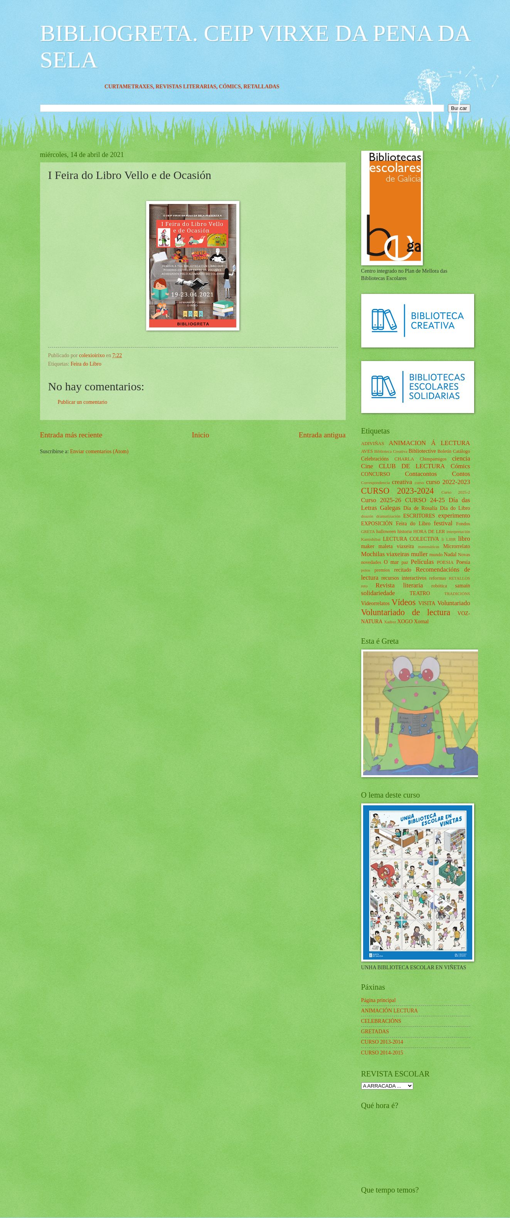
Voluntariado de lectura (406, 612)
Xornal (421, 621)
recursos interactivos (403, 578)
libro (464, 538)
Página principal (378, 1000)
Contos (461, 473)
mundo (436, 554)
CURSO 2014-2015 (382, 1053)
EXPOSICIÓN (377, 523)
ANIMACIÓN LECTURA (389, 1011)
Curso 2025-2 (455, 492)
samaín (462, 586)
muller (419, 554)
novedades (371, 562)
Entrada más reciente (71, 435)
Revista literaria (399, 585)
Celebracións (375, 459)
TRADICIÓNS (457, 593)
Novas (464, 554)
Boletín (445, 451)
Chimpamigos (433, 459)
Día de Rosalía (420, 508)
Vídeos (404, 602)
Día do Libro (455, 508)
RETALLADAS (272, 86)
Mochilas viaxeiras (385, 554)
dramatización (388, 516)
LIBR (451, 539)
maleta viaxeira (396, 546)
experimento (454, 515)
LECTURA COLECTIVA (411, 539)
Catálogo (461, 451)
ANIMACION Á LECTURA (429, 443)
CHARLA (404, 459)
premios (382, 570)
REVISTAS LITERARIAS (196, 86)
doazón (367, 516)
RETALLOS (459, 578)
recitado (402, 570)
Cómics (460, 466)
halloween (386, 531)
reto (364, 586)
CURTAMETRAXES (139, 86)
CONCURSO (375, 474)
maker (367, 546)
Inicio (200, 435)
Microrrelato (456, 546)
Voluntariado (453, 603)
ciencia (461, 458)
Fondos (463, 523)
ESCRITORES (419, 516)
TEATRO (420, 593)
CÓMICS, (241, 86)
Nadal (450, 554)
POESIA (445, 562)
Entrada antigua (322, 435)
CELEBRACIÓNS (381, 1021)
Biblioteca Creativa (390, 451)
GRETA (368, 531)
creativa (402, 482)
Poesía (463, 562)
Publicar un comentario (83, 402)
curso (419, 482)
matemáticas (428, 546)
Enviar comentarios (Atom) (99, 451)
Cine (367, 466)
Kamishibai (371, 539)
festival (443, 523)
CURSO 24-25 (425, 500)
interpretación (458, 531)
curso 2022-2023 (448, 482)
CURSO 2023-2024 (397, 491)
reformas (437, 578)
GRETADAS (375, 1031)
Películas (422, 561)
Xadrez (390, 621)
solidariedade (378, 593)
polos (365, 570)
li (442, 539)
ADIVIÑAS (372, 443)
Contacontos (421, 473)
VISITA (426, 603)
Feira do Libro (86, 364)
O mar (391, 562)
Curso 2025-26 (381, 500)
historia (404, 531)
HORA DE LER (429, 531)
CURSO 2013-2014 (382, 1042)
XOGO (405, 621)
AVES (367, 451)
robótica (439, 586)
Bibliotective (422, 451)
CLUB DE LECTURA (412, 466)
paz (405, 562)
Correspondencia (375, 482)
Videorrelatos (375, 603)
